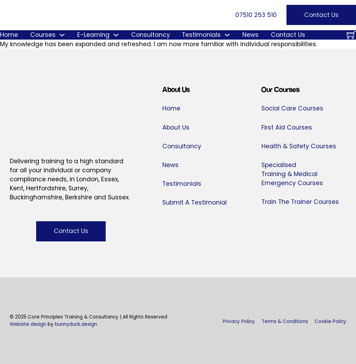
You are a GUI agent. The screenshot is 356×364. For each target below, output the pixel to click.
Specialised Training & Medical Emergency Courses (292, 174)
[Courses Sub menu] (62, 35)
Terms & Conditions (285, 321)
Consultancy (150, 35)
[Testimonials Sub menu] (227, 35)
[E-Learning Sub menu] (116, 35)
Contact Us (321, 15)
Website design (28, 324)
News (250, 35)
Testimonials (201, 35)
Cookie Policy (330, 321)
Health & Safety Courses (298, 146)
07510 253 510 (256, 15)
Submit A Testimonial (194, 202)
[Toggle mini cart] (351, 35)
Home (9, 35)
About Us (175, 127)
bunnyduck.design (76, 324)
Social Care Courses (292, 108)
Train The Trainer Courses (300, 202)
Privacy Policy (239, 321)
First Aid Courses (286, 127)
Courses (43, 35)
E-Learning (93, 35)
